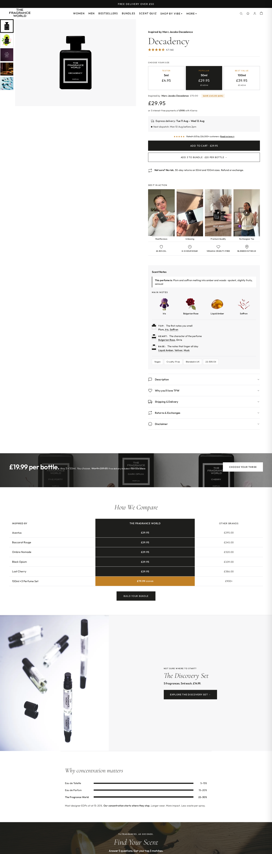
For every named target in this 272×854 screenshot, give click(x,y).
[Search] (241, 13)
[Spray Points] (248, 13)
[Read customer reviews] (204, 136)
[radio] (166, 78)
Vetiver (178, 350)
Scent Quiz (148, 13)
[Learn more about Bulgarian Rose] (190, 306)
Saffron (174, 329)
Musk (187, 350)
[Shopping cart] (261, 13)
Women (79, 13)
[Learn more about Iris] (164, 306)
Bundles (128, 13)
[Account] (255, 13)
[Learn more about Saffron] (243, 306)
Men (91, 13)
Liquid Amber (165, 350)
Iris (166, 329)
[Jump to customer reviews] (204, 52)
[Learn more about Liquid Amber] (217, 306)
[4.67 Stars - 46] (161, 50)
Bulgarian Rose (166, 339)
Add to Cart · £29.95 (204, 145)
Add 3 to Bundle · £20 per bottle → (204, 157)
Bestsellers (108, 13)
